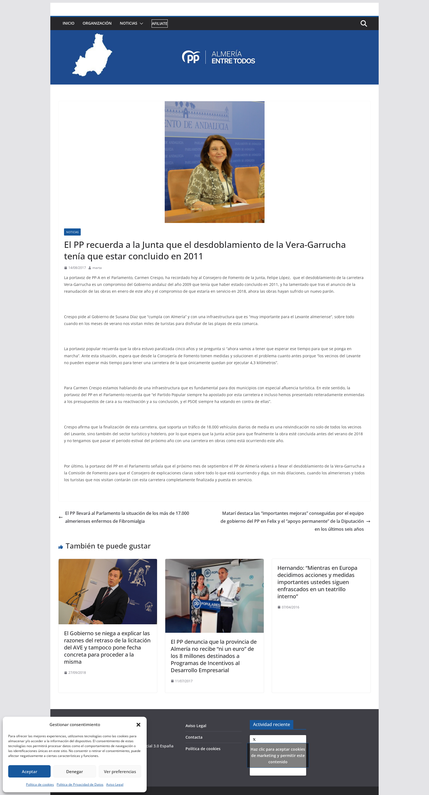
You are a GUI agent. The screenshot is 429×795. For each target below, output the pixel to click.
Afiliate (159, 23)
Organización (97, 23)
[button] (138, 724)
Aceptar (29, 771)
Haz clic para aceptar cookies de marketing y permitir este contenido (278, 755)
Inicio (68, 23)
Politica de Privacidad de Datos (80, 784)
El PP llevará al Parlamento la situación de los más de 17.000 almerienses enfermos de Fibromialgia (124, 517)
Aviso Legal (114, 784)
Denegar (74, 771)
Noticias (128, 23)
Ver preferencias (120, 771)
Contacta (193, 737)
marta (97, 267)
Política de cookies (40, 784)
